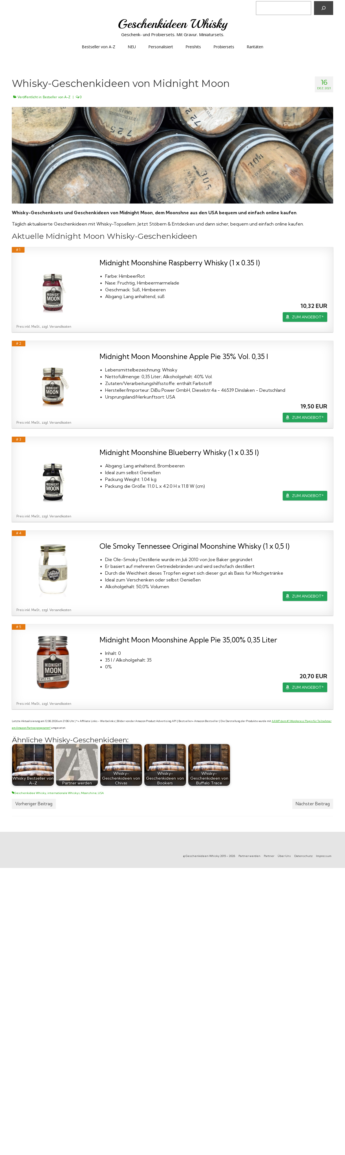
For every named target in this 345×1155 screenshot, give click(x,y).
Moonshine (89, 793)
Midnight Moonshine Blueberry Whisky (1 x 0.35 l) (179, 452)
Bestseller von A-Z (56, 97)
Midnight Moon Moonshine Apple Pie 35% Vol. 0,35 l (183, 356)
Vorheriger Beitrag (33, 803)
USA (101, 793)
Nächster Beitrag (313, 803)
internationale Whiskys (63, 793)
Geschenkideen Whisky (172, 24)
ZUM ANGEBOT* (308, 317)
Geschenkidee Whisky (30, 793)
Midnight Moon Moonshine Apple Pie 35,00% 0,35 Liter (188, 639)
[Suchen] (323, 8)
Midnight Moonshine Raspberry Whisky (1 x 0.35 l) (179, 262)
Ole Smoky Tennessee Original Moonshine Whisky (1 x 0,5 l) (194, 546)
